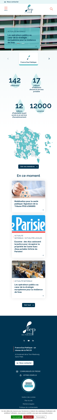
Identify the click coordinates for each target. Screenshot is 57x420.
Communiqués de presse (30, 371)
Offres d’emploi (30, 375)
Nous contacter (24, 363)
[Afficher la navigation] (6, 9)
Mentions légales (28, 404)
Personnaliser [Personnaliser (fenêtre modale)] (40, 417)
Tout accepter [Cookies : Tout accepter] (16, 417)
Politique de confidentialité (28, 407)
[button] (18, 43)
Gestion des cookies (28, 397)
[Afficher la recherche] (51, 8)
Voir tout (29, 305)
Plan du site (28, 400)
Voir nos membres (28, 166)
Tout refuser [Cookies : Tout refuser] (28, 417)
